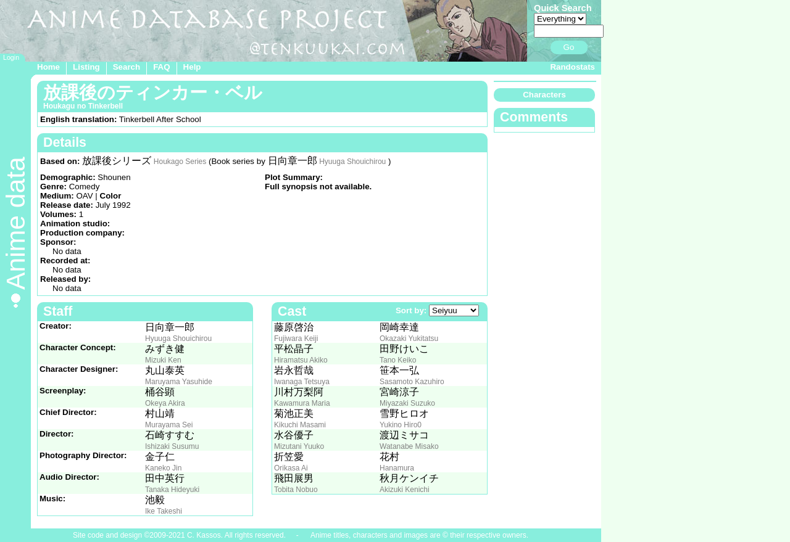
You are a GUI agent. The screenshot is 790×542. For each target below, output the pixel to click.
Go (569, 47)
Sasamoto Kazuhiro (412, 381)
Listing (86, 67)
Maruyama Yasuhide (178, 381)
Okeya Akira (165, 403)
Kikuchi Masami (300, 425)
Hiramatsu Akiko (301, 360)
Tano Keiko (398, 360)
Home (48, 67)
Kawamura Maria (302, 403)
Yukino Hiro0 (401, 425)
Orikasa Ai (291, 468)
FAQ (161, 67)
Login (11, 57)
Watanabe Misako (409, 446)
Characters (544, 94)
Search (126, 67)
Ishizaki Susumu (172, 446)
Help (192, 67)
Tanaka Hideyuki (172, 489)
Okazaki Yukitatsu (409, 338)
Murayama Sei (169, 425)
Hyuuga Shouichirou (352, 161)
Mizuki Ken (163, 360)
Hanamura (397, 468)
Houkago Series (180, 161)
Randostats (572, 67)
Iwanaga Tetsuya (302, 381)
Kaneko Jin (163, 468)
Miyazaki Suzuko (407, 403)
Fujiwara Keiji (296, 338)
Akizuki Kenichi (405, 489)
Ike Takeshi (163, 511)
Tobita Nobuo (296, 489)
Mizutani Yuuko (299, 446)
